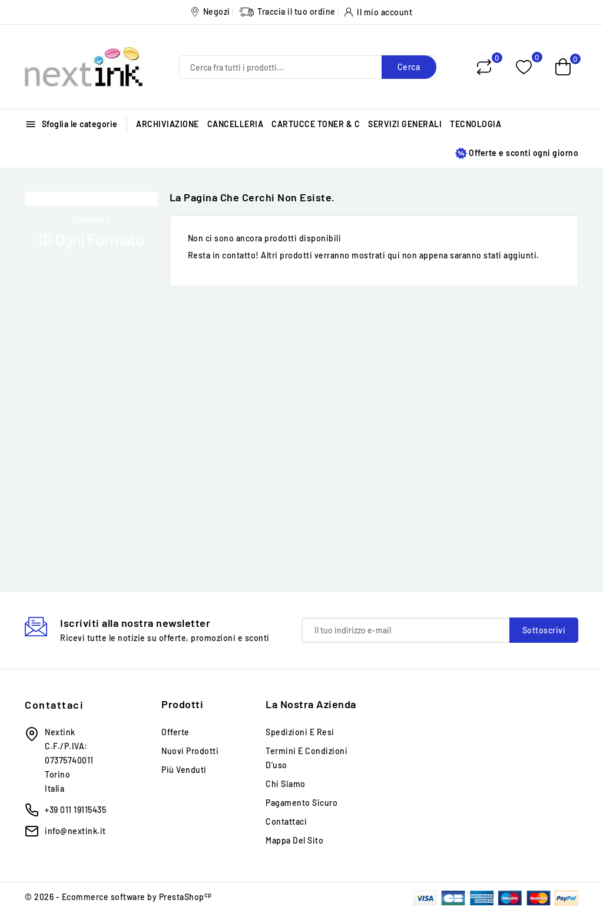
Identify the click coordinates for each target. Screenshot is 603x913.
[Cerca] (307, 67)
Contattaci (54, 704)
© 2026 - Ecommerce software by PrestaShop (118, 897)
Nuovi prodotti (189, 751)
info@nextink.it (75, 831)
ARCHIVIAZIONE (167, 124)
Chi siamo (286, 784)
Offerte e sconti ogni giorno (516, 153)
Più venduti (184, 770)
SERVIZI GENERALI (405, 124)
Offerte (175, 732)
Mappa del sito (294, 840)
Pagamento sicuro (301, 803)
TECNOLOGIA (475, 124)
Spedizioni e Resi (300, 732)
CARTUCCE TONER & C (315, 124)
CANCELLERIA (235, 124)
